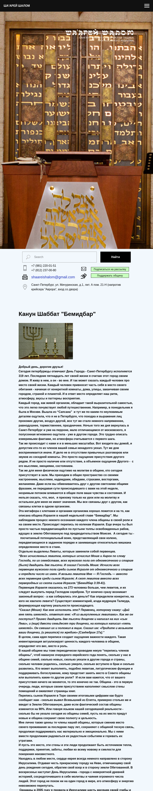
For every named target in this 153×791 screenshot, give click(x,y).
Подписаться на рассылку (110, 269)
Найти (115, 257)
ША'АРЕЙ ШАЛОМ (17, 5)
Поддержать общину (110, 275)
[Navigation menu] (146, 6)
